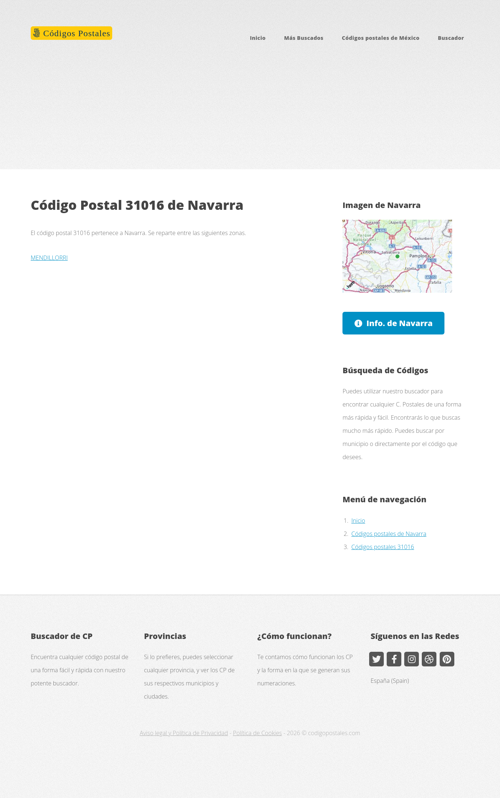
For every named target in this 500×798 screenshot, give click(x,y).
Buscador (451, 37)
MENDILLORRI (49, 258)
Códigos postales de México (380, 37)
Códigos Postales (75, 33)
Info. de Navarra (400, 323)
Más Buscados (303, 37)
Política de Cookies (257, 733)
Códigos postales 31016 (382, 547)
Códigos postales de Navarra (388, 534)
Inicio (258, 37)
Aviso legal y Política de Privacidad (184, 733)
